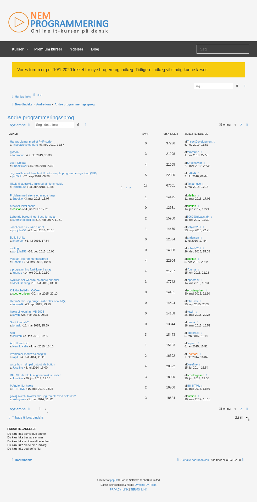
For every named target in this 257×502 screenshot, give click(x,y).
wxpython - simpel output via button (32, 364)
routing (14, 248)
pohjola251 (19, 230)
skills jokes (19, 399)
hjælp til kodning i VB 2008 (27, 311)
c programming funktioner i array (30, 269)
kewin (16, 314)
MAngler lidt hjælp (21, 385)
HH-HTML (18, 388)
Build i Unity (17, 237)
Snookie (17, 198)
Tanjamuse (19, 186)
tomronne (18, 155)
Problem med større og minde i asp (32, 195)
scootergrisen (21, 293)
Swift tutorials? (19, 322)
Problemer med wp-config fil (28, 354)
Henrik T (17, 261)
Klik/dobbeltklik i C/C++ (25, 290)
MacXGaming (21, 283)
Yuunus (17, 272)
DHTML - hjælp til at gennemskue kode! (35, 375)
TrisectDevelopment (25, 144)
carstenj (17, 335)
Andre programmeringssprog (40, 117)
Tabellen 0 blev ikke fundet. (27, 227)
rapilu (15, 357)
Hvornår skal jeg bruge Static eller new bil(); (38, 301)
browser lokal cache (22, 205)
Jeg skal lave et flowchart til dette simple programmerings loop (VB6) (53, 173)
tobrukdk (17, 304)
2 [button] (241, 124)
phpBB (114, 480)
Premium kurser (48, 49)
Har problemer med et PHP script (31, 141)
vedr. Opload (18, 162)
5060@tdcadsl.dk (23, 219)
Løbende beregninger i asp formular (33, 216)
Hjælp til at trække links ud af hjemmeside (36, 183)
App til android (19, 343)
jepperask (193, 279)
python (14, 152)
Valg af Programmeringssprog (29, 258)
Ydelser (76, 49)
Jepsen (191, 343)
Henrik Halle (20, 346)
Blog (95, 49)
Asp (12, 332)
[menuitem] (37, 95)
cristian (191, 195)
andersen (18, 240)
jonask (16, 325)
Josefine (17, 367)
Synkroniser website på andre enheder (34, 279)
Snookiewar (19, 165)
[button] (247, 125)
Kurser (20, 49)
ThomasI (192, 354)
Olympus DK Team (146, 484)
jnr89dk (17, 176)
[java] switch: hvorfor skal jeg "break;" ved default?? (43, 396)
